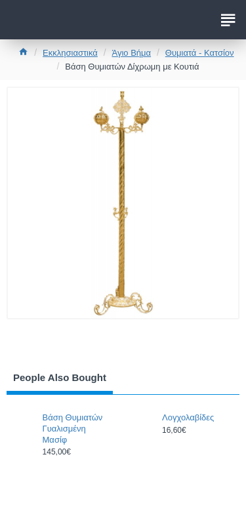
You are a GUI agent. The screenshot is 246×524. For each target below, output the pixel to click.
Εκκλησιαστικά (70, 53)
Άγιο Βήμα (132, 53)
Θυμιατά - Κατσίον (199, 53)
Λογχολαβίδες (188, 417)
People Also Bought (59, 377)
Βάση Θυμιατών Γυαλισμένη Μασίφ (73, 429)
